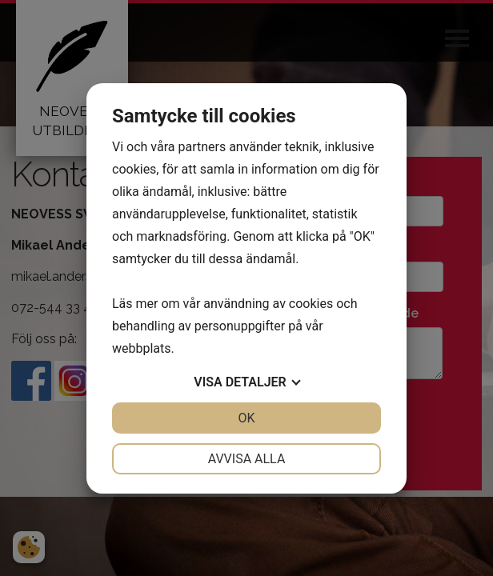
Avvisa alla (247, 458)
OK (246, 418)
